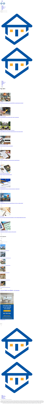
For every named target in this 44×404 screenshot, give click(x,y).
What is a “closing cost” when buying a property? (6, 174)
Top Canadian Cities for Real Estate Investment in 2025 (4, 250)
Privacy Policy (3, 397)
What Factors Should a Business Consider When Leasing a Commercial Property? (10, 160)
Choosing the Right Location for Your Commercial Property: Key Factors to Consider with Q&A (11, 203)
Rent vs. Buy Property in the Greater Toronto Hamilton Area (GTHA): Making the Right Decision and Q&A (13, 217)
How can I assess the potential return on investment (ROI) (4, 272)
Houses (2, 5)
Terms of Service (3, 398)
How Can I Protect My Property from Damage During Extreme (5, 265)
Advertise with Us (4, 396)
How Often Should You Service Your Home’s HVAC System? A (5, 287)
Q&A (2, 9)
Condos (2, 6)
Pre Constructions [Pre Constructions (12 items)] (16, 290)
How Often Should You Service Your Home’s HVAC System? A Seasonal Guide (9, 117)
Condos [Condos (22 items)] (5, 290)
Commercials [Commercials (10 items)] (2, 290)
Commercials (3, 83)
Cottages (3, 7)
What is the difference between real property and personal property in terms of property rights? (11, 131)
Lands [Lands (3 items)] (13, 290)
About (2, 395)
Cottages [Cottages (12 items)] (8, 290)
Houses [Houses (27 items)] (11, 290)
